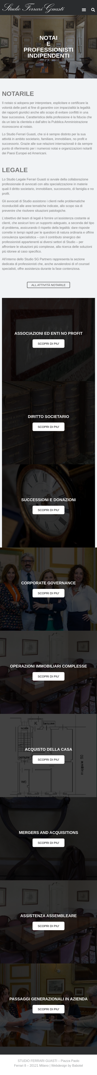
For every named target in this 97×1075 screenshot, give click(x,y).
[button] (84, 10)
